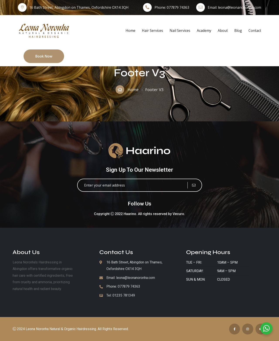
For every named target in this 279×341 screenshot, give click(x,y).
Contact (254, 30)
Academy (204, 30)
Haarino (130, 214)
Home (130, 30)
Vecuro (178, 214)
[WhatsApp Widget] (266, 328)
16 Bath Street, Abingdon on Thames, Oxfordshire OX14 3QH (79, 7)
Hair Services (152, 30)
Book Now (43, 56)
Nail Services (180, 30)
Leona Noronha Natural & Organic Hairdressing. (61, 329)
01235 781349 (123, 295)
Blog (238, 30)
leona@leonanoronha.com (239, 7)
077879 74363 (178, 7)
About (223, 30)
